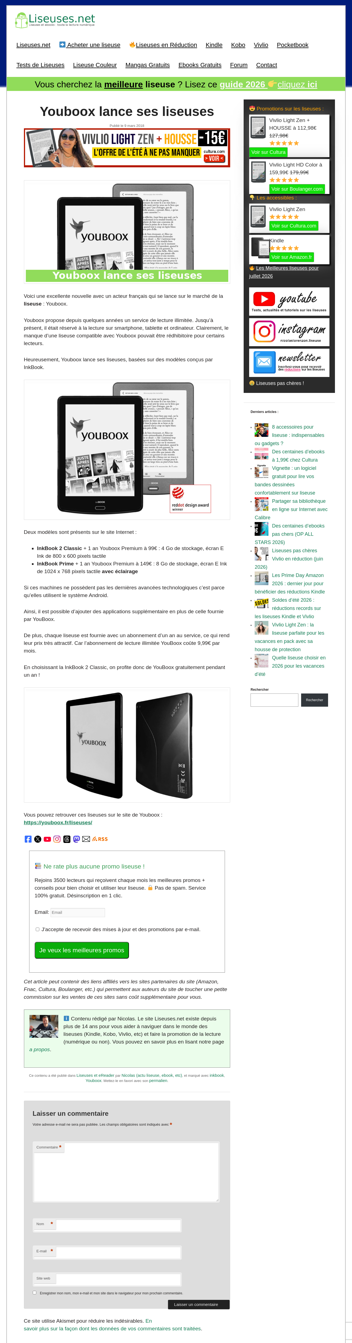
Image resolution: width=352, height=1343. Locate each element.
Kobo (238, 43)
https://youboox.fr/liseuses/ (188, 775)
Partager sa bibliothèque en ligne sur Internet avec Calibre (291, 508)
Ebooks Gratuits (200, 63)
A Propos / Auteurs (183, 1314)
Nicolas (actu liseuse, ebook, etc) (152, 1014)
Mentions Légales (215, 1314)
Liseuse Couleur (95, 63)
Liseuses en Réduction (163, 43)
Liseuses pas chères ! (276, 381)
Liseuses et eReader (95, 1014)
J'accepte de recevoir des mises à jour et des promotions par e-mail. (113, 880)
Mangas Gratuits (147, 63)
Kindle (214, 43)
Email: (41, 863)
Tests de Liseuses (40, 63)
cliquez (268, 83)
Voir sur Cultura (268, 150)
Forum (239, 63)
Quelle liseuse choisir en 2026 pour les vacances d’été (290, 664)
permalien (158, 1019)
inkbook (217, 1014)
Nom (44, 1161)
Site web (43, 1215)
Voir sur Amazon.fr (291, 255)
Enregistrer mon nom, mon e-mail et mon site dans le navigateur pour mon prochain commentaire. (111, 1230)
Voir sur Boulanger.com (297, 187)
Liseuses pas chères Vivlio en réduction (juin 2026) (289, 557)
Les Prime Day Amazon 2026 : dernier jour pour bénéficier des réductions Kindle (290, 582)
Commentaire (48, 1085)
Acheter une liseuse (89, 43)
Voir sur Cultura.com (293, 224)
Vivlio (261, 43)
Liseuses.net (33, 43)
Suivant (218, 1282)
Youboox (93, 1019)
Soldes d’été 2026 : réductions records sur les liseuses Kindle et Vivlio (288, 607)
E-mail (44, 1188)
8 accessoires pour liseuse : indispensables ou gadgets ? (289, 434)
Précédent (39, 1282)
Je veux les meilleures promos (79, 899)
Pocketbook (293, 43)
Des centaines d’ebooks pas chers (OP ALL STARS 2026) (289, 532)
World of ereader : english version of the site (176, 1327)
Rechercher (260, 688)
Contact (266, 63)
